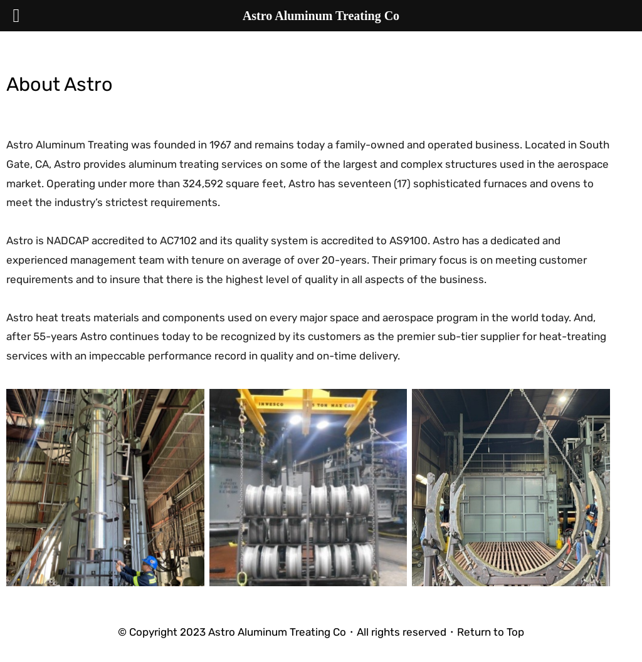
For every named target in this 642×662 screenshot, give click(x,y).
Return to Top (490, 632)
